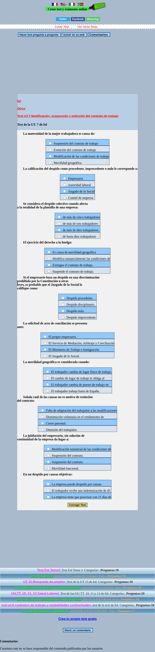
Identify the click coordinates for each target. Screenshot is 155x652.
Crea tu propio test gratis (77, 619)
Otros (21, 108)
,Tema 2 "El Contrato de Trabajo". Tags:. (78, 576)
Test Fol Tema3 (48, 570)
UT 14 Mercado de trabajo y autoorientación (48, 587)
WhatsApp (93, 19)
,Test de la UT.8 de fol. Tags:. (78, 599)
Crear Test (62, 26)
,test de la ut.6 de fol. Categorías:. (77, 605)
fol (19, 101)
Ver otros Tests (87, 26)
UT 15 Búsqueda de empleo (44, 582)
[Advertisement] (77, 65)
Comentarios (98, 34)
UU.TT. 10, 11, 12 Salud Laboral (35, 593)
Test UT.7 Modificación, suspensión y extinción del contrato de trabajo (67, 116)
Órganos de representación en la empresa (49, 599)
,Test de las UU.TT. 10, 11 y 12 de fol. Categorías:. (78, 593)
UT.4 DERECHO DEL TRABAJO (45, 611)
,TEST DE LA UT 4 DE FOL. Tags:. (77, 611)
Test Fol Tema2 (41, 576)
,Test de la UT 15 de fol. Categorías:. (78, 582)
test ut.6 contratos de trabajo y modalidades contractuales (46, 605)
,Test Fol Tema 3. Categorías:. (78, 570)
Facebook (78, 19)
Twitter (63, 19)
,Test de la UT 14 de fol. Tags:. (78, 587)
